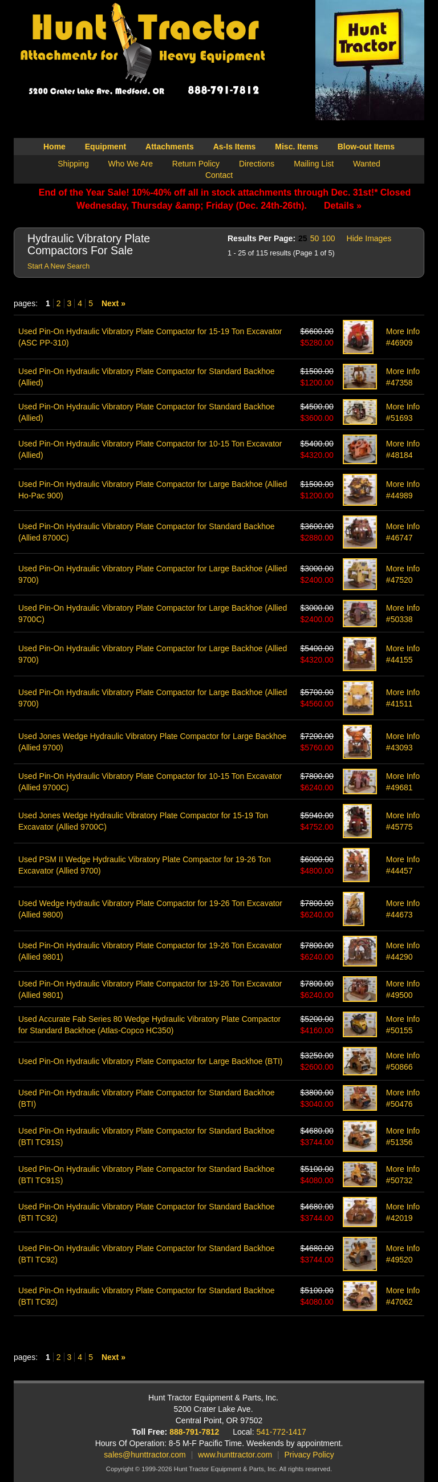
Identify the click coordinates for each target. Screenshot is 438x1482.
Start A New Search (58, 266)
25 (302, 238)
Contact (219, 175)
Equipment (105, 146)
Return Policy (196, 163)
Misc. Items (296, 146)
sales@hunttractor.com (144, 1454)
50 (314, 238)
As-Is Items (234, 146)
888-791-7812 (194, 1431)
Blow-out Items (366, 146)
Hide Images (369, 238)
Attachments (169, 146)
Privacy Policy (309, 1454)
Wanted (366, 163)
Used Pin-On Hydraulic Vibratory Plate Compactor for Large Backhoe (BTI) (150, 1061)
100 (328, 238)
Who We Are (130, 163)
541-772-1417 (281, 1431)
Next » (113, 303)
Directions (256, 163)
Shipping (73, 163)
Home (54, 146)
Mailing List (314, 163)
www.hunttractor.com (235, 1454)
